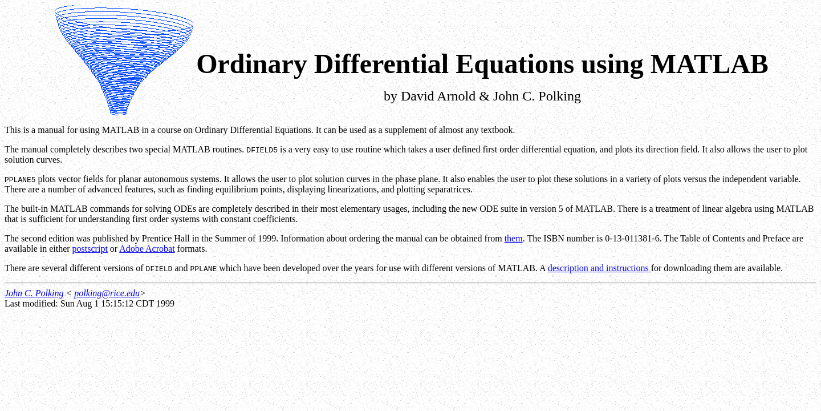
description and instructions (599, 268)
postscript (90, 248)
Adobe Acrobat (146, 248)
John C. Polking (34, 293)
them (514, 238)
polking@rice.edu (107, 293)
